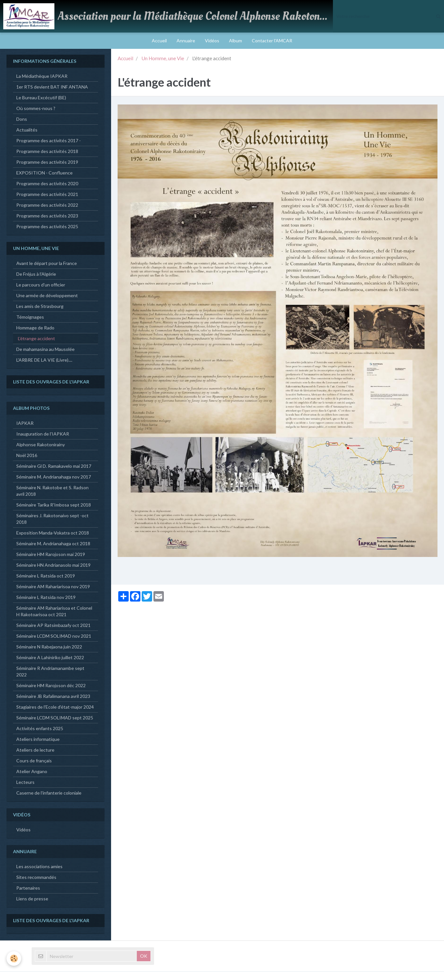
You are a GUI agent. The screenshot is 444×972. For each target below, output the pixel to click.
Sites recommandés (36, 878)
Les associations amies (39, 867)
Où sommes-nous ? (35, 109)
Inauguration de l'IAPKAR (42, 434)
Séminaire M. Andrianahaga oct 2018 (53, 544)
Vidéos (212, 40)
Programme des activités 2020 (47, 184)
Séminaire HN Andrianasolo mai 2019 (53, 565)
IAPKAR (25, 423)
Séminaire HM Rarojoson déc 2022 (51, 686)
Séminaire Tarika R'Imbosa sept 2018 (53, 505)
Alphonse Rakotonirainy (40, 445)
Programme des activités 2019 (47, 162)
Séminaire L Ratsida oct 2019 (45, 576)
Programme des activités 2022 (47, 205)
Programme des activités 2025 (47, 227)
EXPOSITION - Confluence (44, 173)
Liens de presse (32, 899)
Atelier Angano (31, 772)
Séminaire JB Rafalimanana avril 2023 (53, 697)
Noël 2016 (26, 456)
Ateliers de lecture (35, 750)
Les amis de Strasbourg (40, 307)
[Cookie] (14, 958)
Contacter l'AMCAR (272, 40)
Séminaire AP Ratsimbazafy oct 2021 (53, 626)
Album (235, 40)
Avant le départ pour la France (46, 264)
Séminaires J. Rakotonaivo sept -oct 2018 (52, 519)
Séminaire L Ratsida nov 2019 (46, 598)
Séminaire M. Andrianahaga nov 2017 (53, 477)
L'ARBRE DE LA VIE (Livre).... (44, 360)
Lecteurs (25, 782)
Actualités (26, 130)
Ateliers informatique (38, 740)
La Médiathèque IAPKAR (41, 76)
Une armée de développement (47, 296)
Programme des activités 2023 (47, 216)
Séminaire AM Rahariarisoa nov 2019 (53, 587)
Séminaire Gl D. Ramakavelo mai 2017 (53, 466)
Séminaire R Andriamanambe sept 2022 (50, 672)
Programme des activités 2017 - (48, 141)
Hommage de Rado (35, 328)
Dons (21, 119)
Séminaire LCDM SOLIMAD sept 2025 (54, 718)
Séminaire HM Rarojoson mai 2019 (50, 555)
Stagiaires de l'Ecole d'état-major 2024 (55, 707)
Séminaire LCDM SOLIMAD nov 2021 (53, 636)
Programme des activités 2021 (47, 195)
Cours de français (34, 761)
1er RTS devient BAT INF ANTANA (52, 87)
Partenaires (28, 888)
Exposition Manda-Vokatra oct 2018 (52, 533)
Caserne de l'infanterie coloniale (48, 793)
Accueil (159, 40)
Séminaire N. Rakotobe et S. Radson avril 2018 (52, 491)
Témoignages (30, 317)
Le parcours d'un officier (40, 285)
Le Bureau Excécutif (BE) (41, 98)
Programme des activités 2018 (47, 152)
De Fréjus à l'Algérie (36, 274)
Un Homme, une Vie (162, 59)
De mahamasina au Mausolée (45, 350)
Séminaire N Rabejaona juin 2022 (49, 647)
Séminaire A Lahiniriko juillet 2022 (50, 658)
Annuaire (186, 40)
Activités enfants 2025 (39, 729)
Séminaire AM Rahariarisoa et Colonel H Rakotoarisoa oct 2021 (54, 612)
